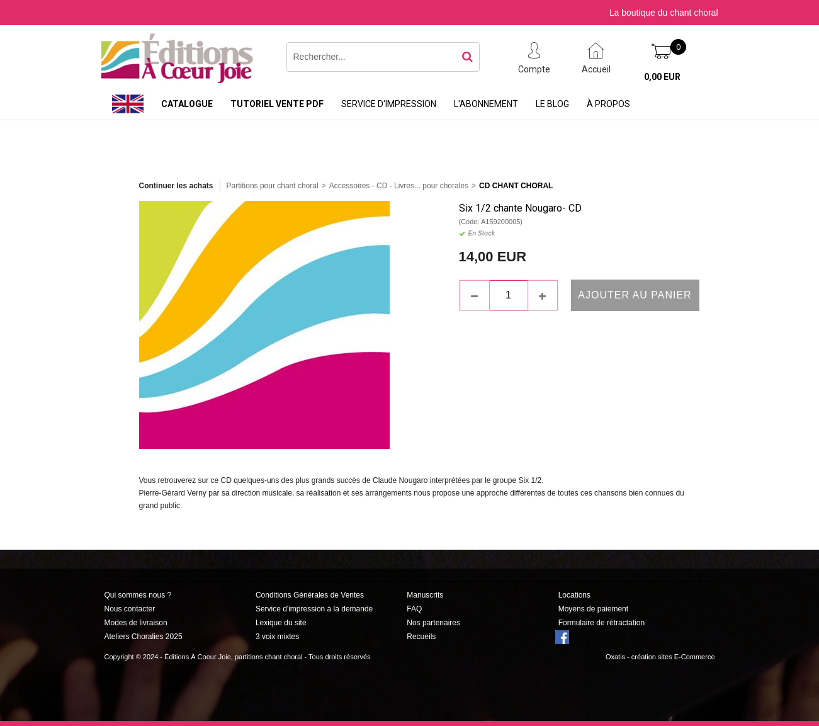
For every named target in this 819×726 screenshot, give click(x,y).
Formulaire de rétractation (601, 622)
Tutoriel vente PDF (277, 104)
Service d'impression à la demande (314, 608)
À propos (608, 104)
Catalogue (187, 104)
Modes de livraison (135, 622)
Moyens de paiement (593, 608)
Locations (574, 595)
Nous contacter (129, 608)
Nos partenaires (433, 622)
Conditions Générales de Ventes (310, 595)
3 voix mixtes (277, 636)
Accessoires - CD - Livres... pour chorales (398, 185)
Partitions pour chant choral (273, 185)
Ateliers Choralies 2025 (143, 636)
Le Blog (552, 104)
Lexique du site (281, 622)
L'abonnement (486, 104)
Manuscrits (425, 595)
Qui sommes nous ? (138, 595)
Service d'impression (388, 104)
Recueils (421, 636)
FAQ (414, 608)
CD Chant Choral (516, 185)
